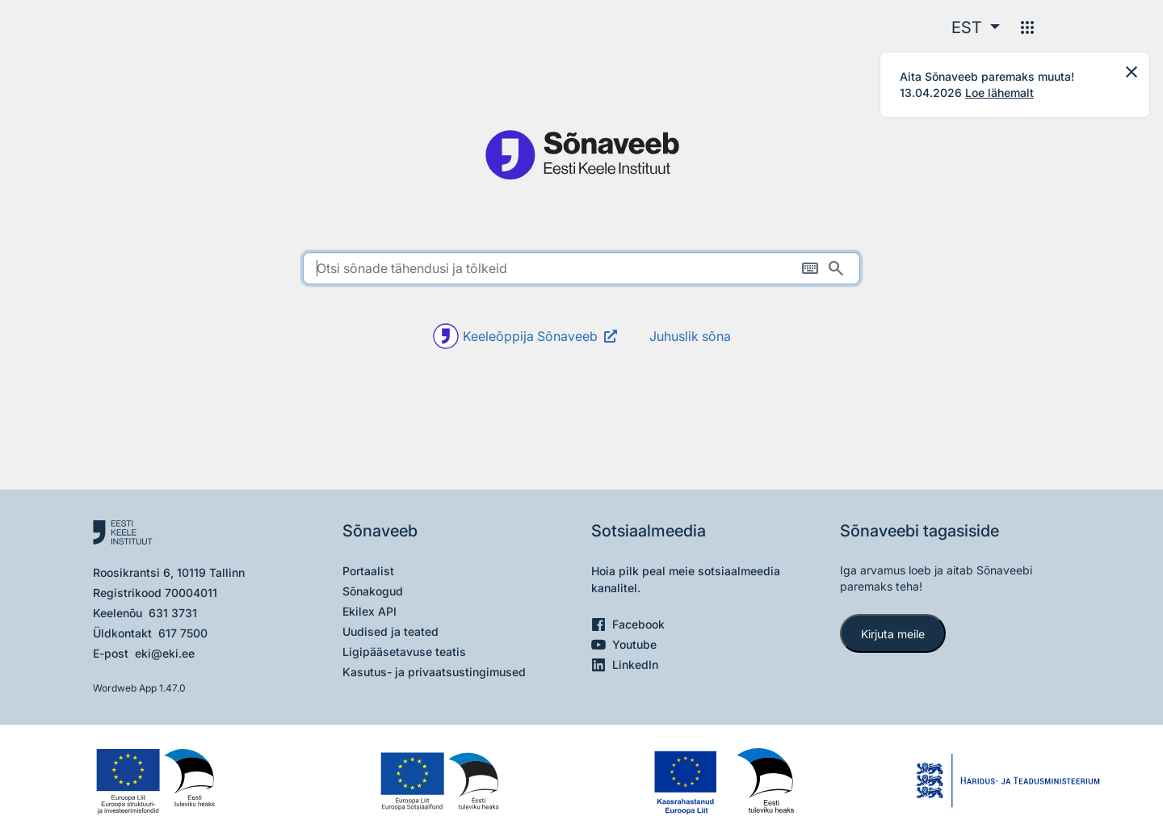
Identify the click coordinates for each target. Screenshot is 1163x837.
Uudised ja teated (390, 631)
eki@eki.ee (165, 653)
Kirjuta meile (893, 634)
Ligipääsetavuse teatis (404, 651)
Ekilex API (369, 611)
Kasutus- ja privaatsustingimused (434, 672)
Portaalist (368, 571)
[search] (581, 268)
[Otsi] (836, 268)
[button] (975, 27)
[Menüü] (1027, 27)
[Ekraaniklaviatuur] (810, 268)
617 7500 (183, 633)
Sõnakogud (372, 591)
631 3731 (173, 613)
